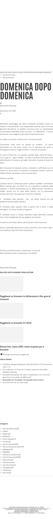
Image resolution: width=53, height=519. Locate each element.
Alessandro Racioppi (8, 106)
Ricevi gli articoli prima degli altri (14, 354)
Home (2, 72)
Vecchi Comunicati (12, 457)
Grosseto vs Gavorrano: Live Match (23, 253)
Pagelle (6, 452)
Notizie (6, 436)
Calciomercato (9, 462)
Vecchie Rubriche (11, 429)
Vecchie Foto (9, 465)
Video (5, 431)
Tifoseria (7, 470)
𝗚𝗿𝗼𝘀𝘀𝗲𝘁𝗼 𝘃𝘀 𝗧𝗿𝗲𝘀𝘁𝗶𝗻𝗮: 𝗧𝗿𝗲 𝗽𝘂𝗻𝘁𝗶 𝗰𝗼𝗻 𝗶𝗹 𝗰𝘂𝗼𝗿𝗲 (23, 380)
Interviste (7, 473)
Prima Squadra (9, 439)
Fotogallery (8, 467)
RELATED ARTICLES (8, 272)
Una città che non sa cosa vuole (15, 382)
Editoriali (7, 434)
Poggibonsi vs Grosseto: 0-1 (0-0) (15, 323)
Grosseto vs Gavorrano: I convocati (26, 250)
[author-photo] (5, 265)
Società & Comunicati (12, 455)
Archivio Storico (11, 72)
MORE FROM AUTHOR (24, 272)
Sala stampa (8, 460)
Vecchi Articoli (24, 72)
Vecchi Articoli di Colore (13, 447)
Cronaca (7, 441)
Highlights (8, 449)
